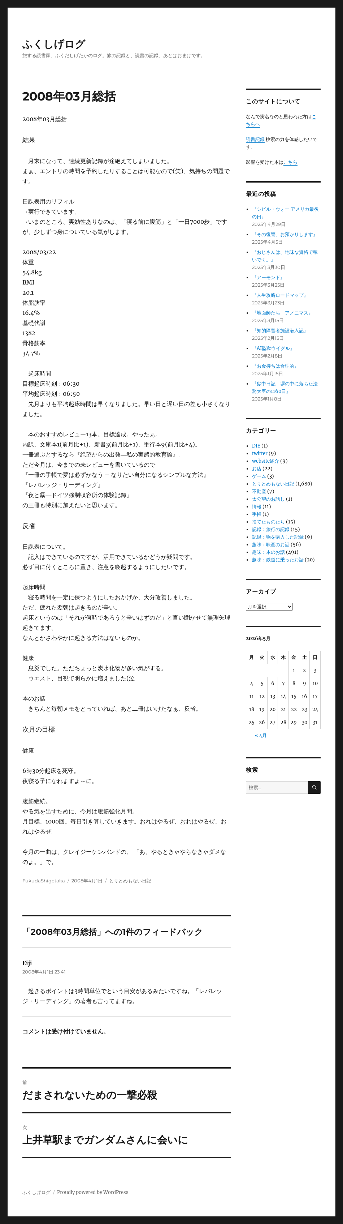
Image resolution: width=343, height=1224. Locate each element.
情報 (256, 507)
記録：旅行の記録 (271, 529)
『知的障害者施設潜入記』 (280, 331)
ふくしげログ (53, 44)
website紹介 (265, 461)
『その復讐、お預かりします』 (285, 234)
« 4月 (261, 735)
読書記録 (255, 139)
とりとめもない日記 (130, 880)
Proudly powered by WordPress (93, 1192)
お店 (256, 469)
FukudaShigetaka (43, 880)
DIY (256, 446)
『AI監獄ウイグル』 (273, 348)
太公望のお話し (268, 499)
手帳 (256, 514)
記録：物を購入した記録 (278, 537)
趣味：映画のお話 (271, 545)
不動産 (259, 491)
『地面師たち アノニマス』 (282, 313)
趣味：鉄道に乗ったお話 (278, 560)
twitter (260, 453)
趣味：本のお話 (268, 552)
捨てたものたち (268, 522)
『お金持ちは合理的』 (275, 366)
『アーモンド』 (268, 277)
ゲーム (259, 476)
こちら (290, 162)
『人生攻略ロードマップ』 (280, 295)
